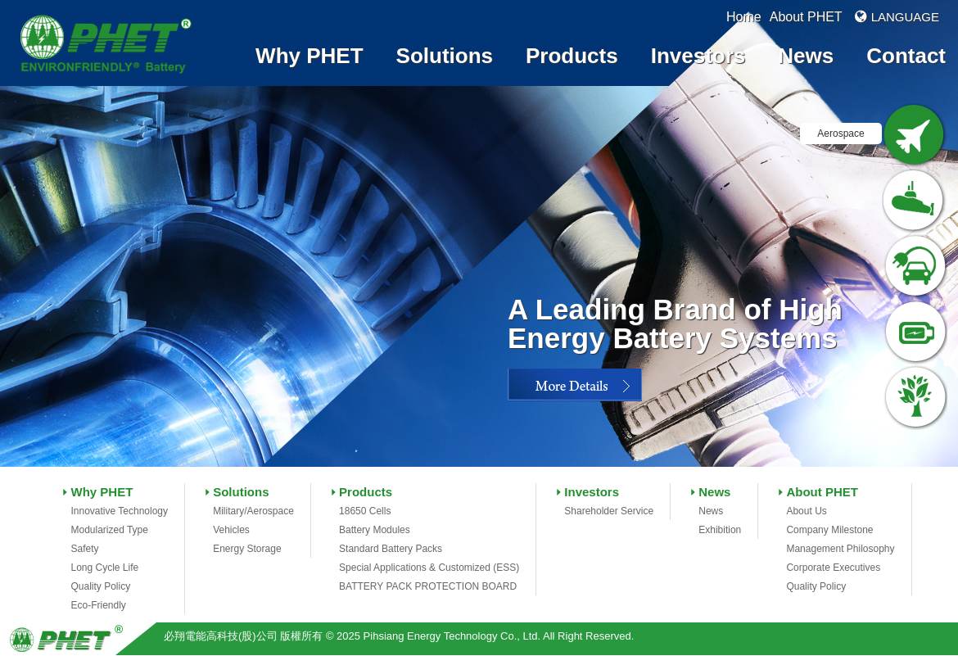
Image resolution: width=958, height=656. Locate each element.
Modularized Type (109, 530)
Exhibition (719, 530)
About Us (806, 511)
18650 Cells (365, 511)
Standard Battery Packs (390, 548)
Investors (698, 55)
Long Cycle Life (104, 567)
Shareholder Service (608, 511)
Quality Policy (100, 586)
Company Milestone (829, 530)
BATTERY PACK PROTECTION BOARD (428, 586)
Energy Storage (247, 548)
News (806, 55)
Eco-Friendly (97, 605)
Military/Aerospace (253, 511)
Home (743, 17)
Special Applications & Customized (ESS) (429, 567)
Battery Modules (374, 530)
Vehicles (231, 530)
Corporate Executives (833, 567)
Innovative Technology (119, 511)
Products (572, 55)
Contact (906, 55)
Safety (84, 548)
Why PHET (309, 55)
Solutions (444, 55)
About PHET (806, 17)
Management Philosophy (840, 548)
